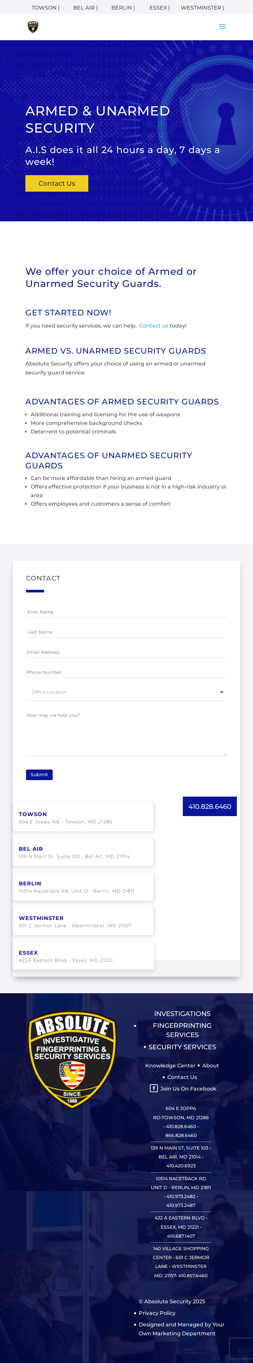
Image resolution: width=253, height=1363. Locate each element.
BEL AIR (31, 848)
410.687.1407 (181, 1235)
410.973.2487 (180, 1205)
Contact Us (57, 183)
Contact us (153, 326)
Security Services (182, 1046)
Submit (39, 774)
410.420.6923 (181, 1165)
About (210, 1065)
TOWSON (33, 813)
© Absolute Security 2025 (172, 1301)
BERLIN (30, 883)
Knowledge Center (170, 1065)
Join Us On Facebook (188, 1088)
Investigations (182, 1013)
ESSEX (28, 952)
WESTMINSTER (41, 917)
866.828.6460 (181, 1135)
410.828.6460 (209, 806)
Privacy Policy (157, 1312)
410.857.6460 (193, 1275)
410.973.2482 (180, 1196)
